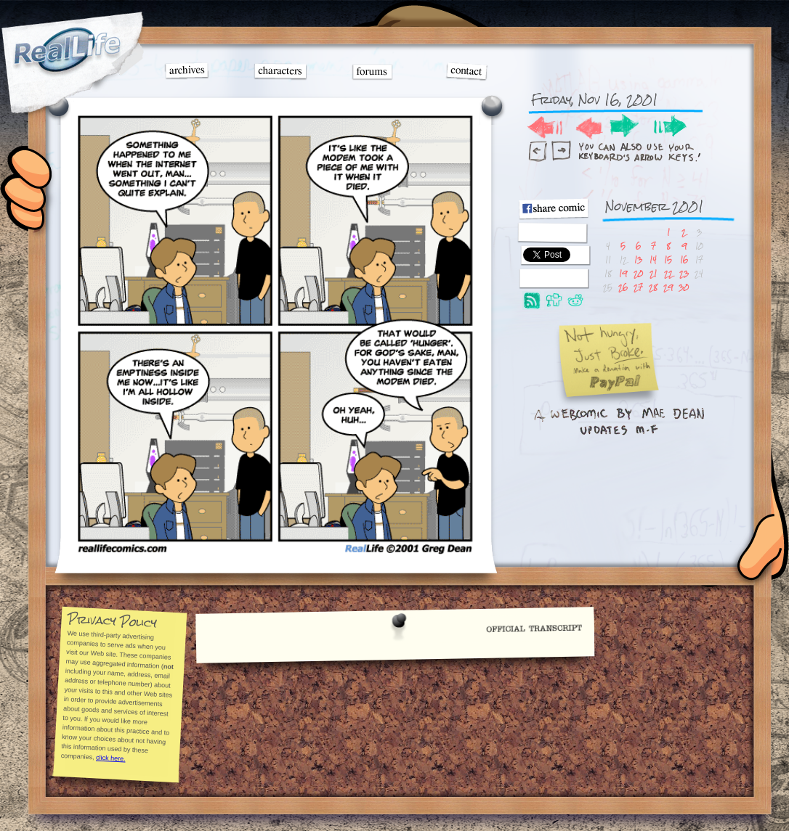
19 (623, 273)
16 (684, 259)
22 (668, 273)
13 (638, 259)
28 (653, 287)
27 (638, 287)
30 (684, 287)
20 (638, 273)
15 (668, 259)
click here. (110, 757)
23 (684, 273)
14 (653, 259)
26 (623, 287)
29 (668, 287)
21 (653, 273)
